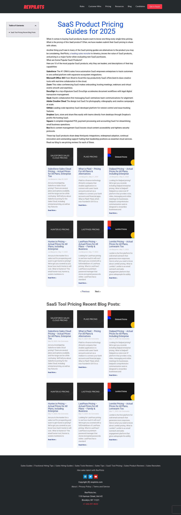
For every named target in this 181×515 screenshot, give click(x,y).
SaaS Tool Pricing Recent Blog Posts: (23, 32)
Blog (130, 6)
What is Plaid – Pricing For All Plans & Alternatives (90, 171)
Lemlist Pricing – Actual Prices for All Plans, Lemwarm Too (121, 244)
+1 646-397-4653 (90, 504)
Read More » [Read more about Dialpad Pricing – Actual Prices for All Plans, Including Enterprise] (113, 213)
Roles (82, 6)
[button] (35, 26)
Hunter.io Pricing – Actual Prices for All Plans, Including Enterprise (57, 245)
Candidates (140, 6)
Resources (119, 6)
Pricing (108, 6)
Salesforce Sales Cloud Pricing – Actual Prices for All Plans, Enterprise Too (59, 172)
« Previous (84, 291)
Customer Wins (94, 6)
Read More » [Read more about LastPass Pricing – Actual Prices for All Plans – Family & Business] (83, 283)
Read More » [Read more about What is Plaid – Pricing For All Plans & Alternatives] (83, 205)
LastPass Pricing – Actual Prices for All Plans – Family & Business (88, 245)
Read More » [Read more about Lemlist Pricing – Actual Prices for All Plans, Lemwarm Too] (113, 278)
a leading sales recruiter (80, 53)
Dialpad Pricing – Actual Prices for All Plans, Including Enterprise (121, 171)
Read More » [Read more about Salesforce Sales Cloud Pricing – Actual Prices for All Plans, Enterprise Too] (52, 210)
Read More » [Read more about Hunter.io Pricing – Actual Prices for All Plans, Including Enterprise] (52, 278)
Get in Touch (155, 6)
